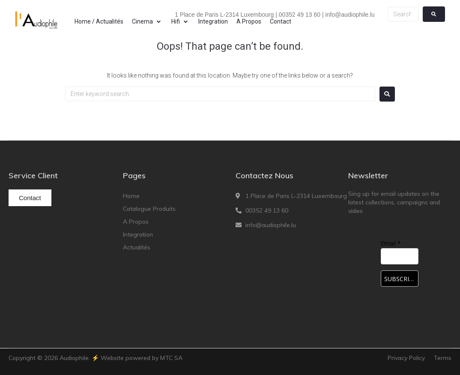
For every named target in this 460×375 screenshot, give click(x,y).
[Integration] (213, 21)
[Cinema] (147, 21)
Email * (391, 243)
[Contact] (281, 21)
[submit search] (434, 14)
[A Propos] (249, 21)
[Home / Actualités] (99, 21)
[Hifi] (180, 21)
